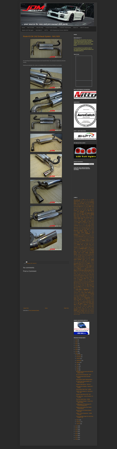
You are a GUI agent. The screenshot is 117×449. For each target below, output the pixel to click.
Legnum (75, 260)
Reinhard (84, 282)
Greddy (78, 244)
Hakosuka (76, 247)
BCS (93, 209)
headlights (82, 248)
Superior (88, 296)
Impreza (92, 250)
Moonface (82, 266)
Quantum (78, 278)
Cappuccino (92, 217)
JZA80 (83, 255)
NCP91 (92, 267)
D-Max (80, 226)
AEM (77, 202)
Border (75, 213)
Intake (90, 251)
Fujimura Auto (76, 239)
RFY (93, 282)
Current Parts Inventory (51, 27)
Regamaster (78, 282)
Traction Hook (85, 303)
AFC (79, 202)
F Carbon (92, 233)
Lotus (75, 262)
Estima (78, 233)
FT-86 (76, 237)
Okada (82, 271)
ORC (89, 271)
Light (83, 260)
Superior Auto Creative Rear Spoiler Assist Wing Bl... (84, 408)
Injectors (84, 251)
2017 (76, 426)
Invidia (82, 254)
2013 (76, 433)
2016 (76, 427)
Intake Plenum (81, 252)
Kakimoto (79, 256)
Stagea (83, 293)
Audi (90, 207)
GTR (93, 245)
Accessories (77, 200)
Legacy (92, 259)
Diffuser (79, 228)
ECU (88, 229)
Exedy (82, 233)
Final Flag (75, 236)
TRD (75, 304)
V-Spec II (81, 306)
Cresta (79, 225)
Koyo (84, 258)
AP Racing (76, 206)
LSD (79, 262)
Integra (86, 252)
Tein (78, 300)
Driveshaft (92, 228)
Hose (93, 248)
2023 (76, 343)
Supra (75, 298)
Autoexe (85, 209)
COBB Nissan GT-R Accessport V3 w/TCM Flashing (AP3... (83, 405)
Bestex (81, 210)
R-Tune (82, 278)
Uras (93, 304)
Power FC (86, 275)
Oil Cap (78, 270)
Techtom (75, 300)
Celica (85, 220)
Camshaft (87, 217)
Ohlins (75, 270)
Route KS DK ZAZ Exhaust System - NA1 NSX (41, 36)
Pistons (84, 274)
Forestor (88, 236)
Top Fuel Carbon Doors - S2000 (83, 399)
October (78, 358)
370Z (79, 199)
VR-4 (88, 307)
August (78, 362)
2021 (76, 347)
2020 (76, 349)
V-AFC (78, 306)
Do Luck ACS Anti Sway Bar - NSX (83, 374)
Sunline (92, 295)
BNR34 (78, 211)
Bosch (78, 213)
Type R (90, 304)
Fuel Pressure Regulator (82, 237)
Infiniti (78, 251)
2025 (76, 340)
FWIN (84, 239)
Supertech (92, 296)
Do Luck (85, 228)
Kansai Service (88, 256)
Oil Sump (79, 271)
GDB (86, 241)
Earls (80, 229)
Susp (83, 298)
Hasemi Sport (88, 247)
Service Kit (87, 288)
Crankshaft (76, 225)
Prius (84, 277)
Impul (75, 251)
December (78, 354)
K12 (93, 255)
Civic (90, 221)
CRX (82, 225)
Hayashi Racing (76, 248)
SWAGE (92, 298)
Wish (81, 311)
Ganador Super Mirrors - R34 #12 (83, 384)
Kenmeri (78, 258)
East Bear (84, 229)
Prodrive (87, 277)
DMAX (82, 228)
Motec (85, 266)
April (77, 370)
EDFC (91, 229)
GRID (87, 244)
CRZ (84, 225)
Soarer (79, 291)
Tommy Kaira (88, 302)
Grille (90, 244)
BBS (91, 209)
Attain (85, 207)
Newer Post (25, 308)
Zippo (79, 314)
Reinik (88, 282)
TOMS (92, 302)
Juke (78, 255)
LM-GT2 (88, 260)
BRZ (90, 214)
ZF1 (77, 314)
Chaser (80, 221)
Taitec (82, 299)
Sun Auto (89, 295)
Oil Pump (75, 271)
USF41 (75, 306)
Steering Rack (76, 295)
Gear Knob (89, 241)
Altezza (87, 204)
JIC (76, 255)
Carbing (75, 218)
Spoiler (89, 292)
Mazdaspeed (76, 263)
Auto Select (76, 209)
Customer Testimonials (65, 27)
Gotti (89, 243)
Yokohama (92, 311)
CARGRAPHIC (86, 218)
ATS (83, 207)
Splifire (82, 292)
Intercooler (91, 252)
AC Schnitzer (91, 199)
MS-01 (75, 267)
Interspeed (79, 254)
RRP (76, 285)
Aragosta (86, 206)
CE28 (79, 220)
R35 (85, 278)
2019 (76, 351)
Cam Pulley (83, 217)
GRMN (93, 244)
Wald (93, 307)
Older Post (66, 308)
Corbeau (75, 224)
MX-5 (81, 267)
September (78, 360)
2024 (76, 341)
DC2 (85, 226)
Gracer (75, 244)
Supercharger (83, 296)
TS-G (82, 304)
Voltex (83, 307)
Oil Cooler (89, 270)
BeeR (79, 210)
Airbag (85, 203)
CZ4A (77, 226)
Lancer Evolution (78, 259)
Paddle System (91, 273)
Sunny (75, 296)
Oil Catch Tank (83, 270)
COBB (82, 222)
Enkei (90, 232)
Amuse (92, 204)
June (77, 366)
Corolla (78, 224)
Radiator (81, 279)
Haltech (79, 247)
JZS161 (85, 255)
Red (74, 282)
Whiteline (79, 310)
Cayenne (75, 220)
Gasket (78, 241)
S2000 (79, 286)
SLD (90, 289)
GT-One (88, 245)
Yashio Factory (87, 311)
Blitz (89, 210)
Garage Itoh (88, 240)
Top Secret (80, 303)
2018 (76, 353)
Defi (89, 226)
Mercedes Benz (84, 263)
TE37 (87, 299)
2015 (76, 429)
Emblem (81, 230)
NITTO (46, 30)
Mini (82, 264)
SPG (80, 292)
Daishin (82, 226)
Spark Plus (86, 291)
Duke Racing (76, 229)
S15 (76, 286)
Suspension (87, 298)
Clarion (92, 221)
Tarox (85, 299)
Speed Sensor (91, 291)
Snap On (75, 291)
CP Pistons (83, 224)
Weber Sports (87, 308)
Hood (91, 248)
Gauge (81, 241)
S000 (75, 286)
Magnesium (83, 262)
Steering (92, 293)
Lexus (81, 260)
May (77, 368)
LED (89, 259)
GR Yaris (92, 243)
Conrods (92, 222)
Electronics (76, 230)
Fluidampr (85, 236)
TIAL (76, 302)
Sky (82, 289)
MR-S (90, 266)
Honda (88, 248)
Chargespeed (76, 221)
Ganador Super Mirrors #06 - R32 (83, 394)
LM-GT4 (92, 260)
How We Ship (39, 27)
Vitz (74, 307)
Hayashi (92, 247)
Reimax (81, 282)
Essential (75, 233)
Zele (79, 312)
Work (83, 311)
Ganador (83, 240)
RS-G (78, 285)
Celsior (88, 220)
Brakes (88, 213)
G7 (77, 240)
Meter (88, 263)
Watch (83, 308)
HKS (85, 248)
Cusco (89, 225)
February (78, 421)
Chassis (84, 221)
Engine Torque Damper (82, 232)
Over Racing (79, 273)
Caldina (75, 217)
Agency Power (85, 202)
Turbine (85, 304)
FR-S (91, 236)
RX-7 (88, 285)
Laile (93, 258)
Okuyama (85, 271)
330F (77, 199)
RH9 (75, 283)
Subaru (86, 295)
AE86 (75, 202)
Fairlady (76, 235)
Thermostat (88, 300)
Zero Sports (83, 312)
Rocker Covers (81, 283)
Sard (88, 286)
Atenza (79, 207)
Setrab (91, 288)
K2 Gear (75, 256)
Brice (80, 214)
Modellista (75, 266)
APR (84, 206)
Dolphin (89, 228)
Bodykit (82, 211)
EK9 (93, 229)
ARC (90, 206)
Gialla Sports (79, 243)
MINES (80, 264)
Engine (89, 230)
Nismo (79, 269)
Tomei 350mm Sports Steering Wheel (84, 379)
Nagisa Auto (88, 267)
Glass (83, 243)
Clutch (79, 222)
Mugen (77, 267)
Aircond (88, 203)
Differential (76, 228)
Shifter (77, 289)
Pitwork (87, 274)
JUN (80, 255)
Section (80, 288)
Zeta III (75, 314)
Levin (78, 260)
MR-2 (88, 266)
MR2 (93, 266)
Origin (91, 271)
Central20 (92, 220)
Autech (92, 207)
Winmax (75, 311)
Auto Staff (81, 209)
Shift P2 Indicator (84, 27)
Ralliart (90, 279)
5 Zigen (82, 199)
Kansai (83, 256)
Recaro (92, 281)
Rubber (83, 285)
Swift (75, 299)
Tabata (80, 299)
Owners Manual (85, 273)
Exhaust (28, 263)
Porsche (75, 275)
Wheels (75, 310)
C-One (87, 215)
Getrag (75, 243)
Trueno (77, 304)
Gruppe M (79, 245)
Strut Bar (82, 295)
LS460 (77, 262)
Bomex (86, 211)
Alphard (78, 204)
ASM (77, 207)
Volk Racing (78, 307)
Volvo (85, 307)
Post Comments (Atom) (34, 310)
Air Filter (82, 203)
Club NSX (75, 222)
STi (79, 295)
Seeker (83, 288)
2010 (76, 439)
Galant (80, 240)
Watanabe (80, 308)
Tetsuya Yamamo (83, 300)
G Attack (87, 239)
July (77, 364)
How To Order (30, 27)
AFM (81, 202)
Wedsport (92, 308)
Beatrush (75, 210)
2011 (76, 437)
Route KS (34, 263)
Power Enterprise (80, 275)
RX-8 (91, 285)
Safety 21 (82, 286)
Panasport (75, 274)
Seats (77, 288)
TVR (88, 304)
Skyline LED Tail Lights (27, 30)
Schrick (90, 286)
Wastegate (76, 308)
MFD (75, 264)
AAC (87, 199)
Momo (79, 266)
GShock (82, 245)
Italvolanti (85, 254)
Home (23, 27)
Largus (83, 259)
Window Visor (87, 310)
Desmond (92, 226)
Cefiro (82, 220)
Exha (84, 233)
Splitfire (85, 292)
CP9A (87, 224)
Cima (87, 221)
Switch (77, 299)
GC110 (83, 241)
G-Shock (75, 240)
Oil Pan (92, 270)
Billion (84, 210)
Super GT (79, 296)
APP (82, 206)
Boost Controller (91, 211)
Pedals (79, 274)
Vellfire (92, 306)
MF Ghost (92, 263)
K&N (91, 255)
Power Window (79, 277)
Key (81, 258)
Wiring (78, 311)
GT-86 (85, 245)
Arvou (75, 207)
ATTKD (88, 207)
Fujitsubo (81, 239)
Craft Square (91, 224)
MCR (80, 263)
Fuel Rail (92, 237)
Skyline (86, 289)
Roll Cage (86, 283)
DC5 (87, 226)
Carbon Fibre (80, 218)
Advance (92, 200)
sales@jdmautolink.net (79, 50)
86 (85, 199)
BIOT (86, 210)
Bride (83, 214)
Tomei (83, 302)
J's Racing (90, 254)
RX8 (93, 285)
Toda (79, 302)
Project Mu (91, 277)
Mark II (89, 262)
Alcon (91, 203)
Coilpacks (85, 222)
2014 (76, 431)
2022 (76, 345)
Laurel (87, 259)
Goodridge (86, 243)
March (77, 419)
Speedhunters (76, 292)
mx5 (83, 267)
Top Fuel (75, 303)
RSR (81, 285)
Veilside (89, 306)
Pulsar (75, 278)
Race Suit (92, 278)
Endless (85, 230)
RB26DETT (80, 281)
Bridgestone (86, 214)
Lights (85, 260)
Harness (82, 247)
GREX (82, 244)
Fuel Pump (88, 237)
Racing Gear (76, 279)
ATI (81, 207)
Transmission (91, 303)
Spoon (92, 292)
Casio (93, 218)
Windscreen (92, 310)
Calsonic (78, 217)
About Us (75, 27)
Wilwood (82, 310)
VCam (86, 306)
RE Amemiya (84, 281)
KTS (91, 258)
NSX (31, 263)
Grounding (75, 245)
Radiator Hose (85, 279)
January (78, 423)
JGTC (75, 255)
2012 (76, 435)
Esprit (93, 232)
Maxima (92, 262)
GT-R (91, 245)
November (78, 356)
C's (93, 215)
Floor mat (81, 236)
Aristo (93, 206)
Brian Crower (76, 214)
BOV (80, 213)
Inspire (87, 251)
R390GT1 (88, 278)
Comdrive (89, 222)
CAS (90, 218)
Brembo (92, 213)
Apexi (79, 206)
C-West (90, 215)
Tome (81, 302)
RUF (86, 285)
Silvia (80, 289)
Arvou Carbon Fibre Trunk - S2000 (83, 389)
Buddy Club (79, 215)
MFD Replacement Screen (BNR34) (59, 30)
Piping (82, 274)
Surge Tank (79, 298)
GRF (84, 244)
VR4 (90, 307)
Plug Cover (91, 274)
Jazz (93, 254)
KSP (89, 258)
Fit (77, 236)
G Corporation (91, 239)
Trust (80, 304)
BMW (91, 210)
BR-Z (83, 213)
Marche (86, 262)
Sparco (82, 291)
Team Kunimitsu (91, 299)
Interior (75, 254)
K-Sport (88, 255)
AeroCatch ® (39, 30)
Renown (90, 282)
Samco (85, 286)
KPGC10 (86, 258)
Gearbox (92, 241)
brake (85, 213)
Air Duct (78, 203)
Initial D (80, 251)
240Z (75, 199)
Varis (84, 306)
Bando (88, 209)
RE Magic (89, 281)
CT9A (86, 225)
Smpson (92, 289)
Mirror (87, 264)
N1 (85, 267)
